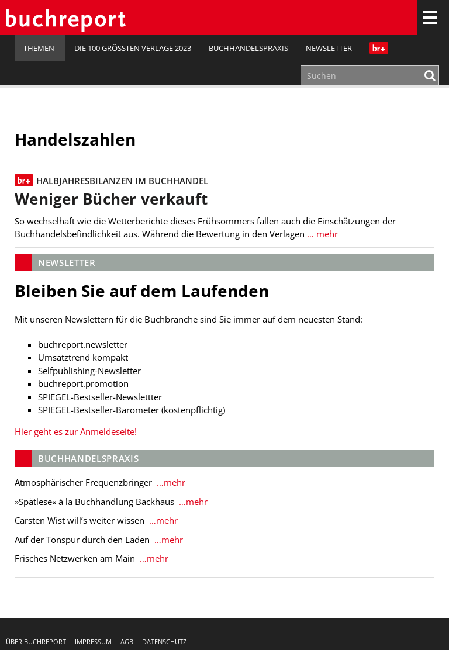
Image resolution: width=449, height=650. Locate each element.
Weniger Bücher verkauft (111, 199)
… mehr (321, 234)
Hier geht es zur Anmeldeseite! (76, 431)
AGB (126, 641)
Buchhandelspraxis (248, 48)
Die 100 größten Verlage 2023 (132, 48)
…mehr (169, 482)
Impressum (93, 641)
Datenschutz (164, 641)
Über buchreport (36, 641)
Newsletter (329, 48)
